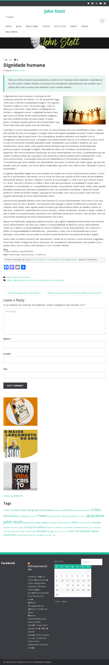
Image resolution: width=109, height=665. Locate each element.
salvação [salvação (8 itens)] (42, 531)
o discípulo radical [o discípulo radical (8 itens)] (34, 527)
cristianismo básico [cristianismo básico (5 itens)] (82, 510)
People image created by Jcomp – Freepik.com (27, 254)
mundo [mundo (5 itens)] (6, 527)
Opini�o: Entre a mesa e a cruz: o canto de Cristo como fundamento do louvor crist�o (36, 641)
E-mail (7, 353)
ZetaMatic (47, 662)
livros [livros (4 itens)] (80, 523)
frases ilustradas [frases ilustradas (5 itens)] (54, 516)
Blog (14, 277)
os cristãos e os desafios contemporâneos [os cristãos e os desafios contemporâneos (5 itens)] (70, 527)
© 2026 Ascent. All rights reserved (17, 662)
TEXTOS (46, 26)
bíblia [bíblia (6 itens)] (16, 510)
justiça (51, 280)
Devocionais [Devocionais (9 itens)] (11, 516)
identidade (43, 280)
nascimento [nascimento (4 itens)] (14, 528)
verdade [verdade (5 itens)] (40, 535)
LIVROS (73, 26)
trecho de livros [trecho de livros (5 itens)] (29, 535)
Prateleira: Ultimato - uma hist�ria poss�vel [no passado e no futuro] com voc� (36, 593)
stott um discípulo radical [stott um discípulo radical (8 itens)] (84, 531)
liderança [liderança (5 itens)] (67, 522)
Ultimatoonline (18, 70)
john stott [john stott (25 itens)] (12, 522)
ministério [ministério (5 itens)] (87, 522)
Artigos (9, 277)
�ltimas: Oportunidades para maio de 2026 (35, 618)
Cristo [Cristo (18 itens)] (96, 509)
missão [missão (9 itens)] (96, 522)
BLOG (18, 26)
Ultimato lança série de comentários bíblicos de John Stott (75, 293)
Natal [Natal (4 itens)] (21, 528)
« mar (54, 601)
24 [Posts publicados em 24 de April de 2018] (60, 590)
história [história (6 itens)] (73, 516)
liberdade (59, 280)
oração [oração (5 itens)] (48, 527)
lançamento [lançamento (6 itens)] (28, 522)
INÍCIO (9, 26)
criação (9, 280)
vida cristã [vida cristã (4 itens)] (51, 535)
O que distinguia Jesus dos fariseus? (23, 293)
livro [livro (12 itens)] (75, 522)
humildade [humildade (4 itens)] (81, 516)
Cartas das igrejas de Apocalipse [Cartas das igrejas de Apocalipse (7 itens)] (37, 510)
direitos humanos (30, 280)
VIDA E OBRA (32, 26)
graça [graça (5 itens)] (67, 516)
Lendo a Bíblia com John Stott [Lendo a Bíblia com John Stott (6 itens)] (48, 522)
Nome (7, 338)
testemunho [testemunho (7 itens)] (9, 534)
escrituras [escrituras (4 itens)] (33, 516)
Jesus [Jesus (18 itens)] (100, 515)
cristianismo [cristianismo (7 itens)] (67, 510)
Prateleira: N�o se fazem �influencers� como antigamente (36, 579)
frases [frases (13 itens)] (42, 515)
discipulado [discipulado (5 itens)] (24, 516)
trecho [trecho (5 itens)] (19, 535)
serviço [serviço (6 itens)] (50, 531)
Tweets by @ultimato (13, 495)
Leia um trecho (23, 277)
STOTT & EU (60, 26)
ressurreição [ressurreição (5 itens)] (30, 531)
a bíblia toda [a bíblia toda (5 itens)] (8, 510)
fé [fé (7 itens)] (63, 516)
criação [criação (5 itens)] (57, 510)
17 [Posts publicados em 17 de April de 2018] (60, 585)
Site (5, 369)
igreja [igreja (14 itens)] (90, 515)
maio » (62, 601)
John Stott (54, 11)
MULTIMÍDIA (12, 31)
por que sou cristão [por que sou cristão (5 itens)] (16, 531)
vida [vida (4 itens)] (45, 535)
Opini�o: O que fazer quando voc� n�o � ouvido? (36, 628)
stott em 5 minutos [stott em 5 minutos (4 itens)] (61, 531)
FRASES (84, 26)
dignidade (17, 280)
